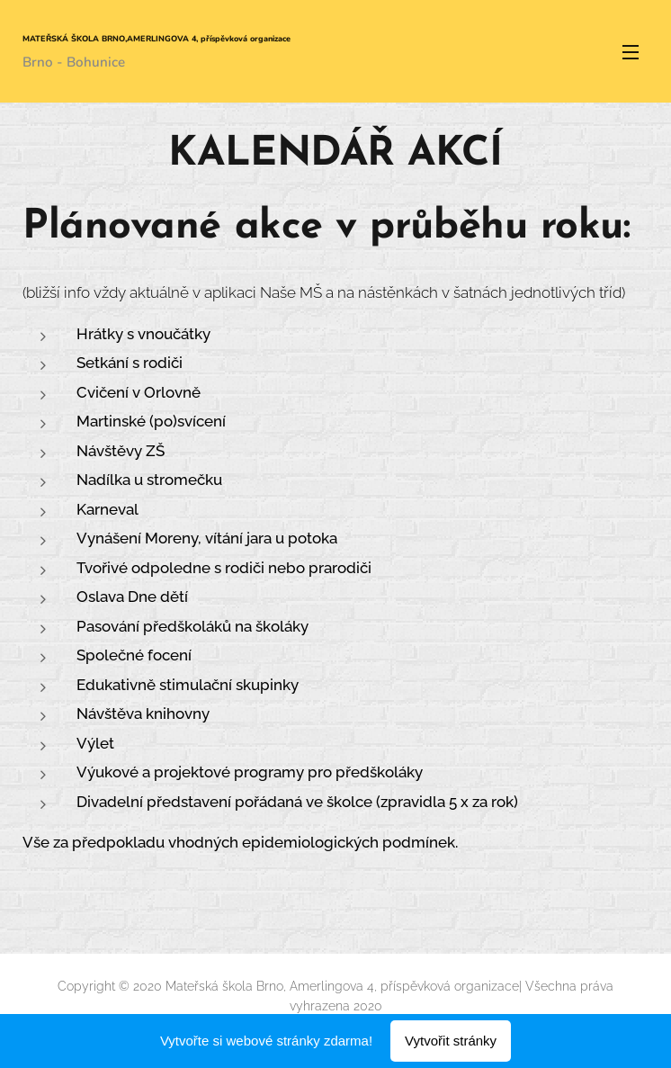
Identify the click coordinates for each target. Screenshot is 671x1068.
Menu (630, 52)
